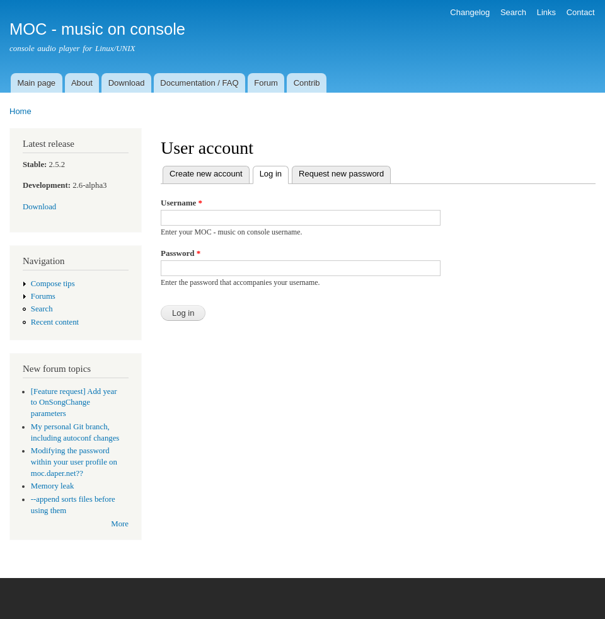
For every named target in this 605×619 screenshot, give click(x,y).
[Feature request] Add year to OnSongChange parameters (74, 403)
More (120, 523)
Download (126, 83)
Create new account (206, 173)
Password (180, 253)
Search (513, 12)
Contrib (307, 83)
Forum (266, 83)
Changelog (470, 12)
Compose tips (53, 283)
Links (546, 12)
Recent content (55, 322)
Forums (43, 296)
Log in (274, 172)
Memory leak (52, 486)
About (82, 83)
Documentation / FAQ (199, 83)
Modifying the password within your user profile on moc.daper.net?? (74, 462)
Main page (36, 83)
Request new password (341, 173)
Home (20, 111)
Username (181, 202)
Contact (581, 12)
